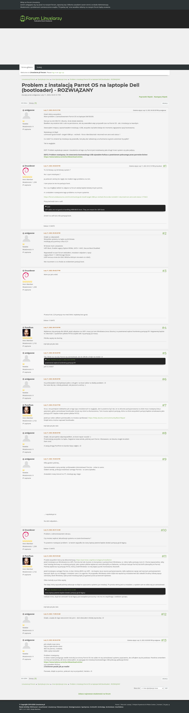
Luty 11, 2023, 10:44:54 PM (52, 459)
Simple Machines (35, 709)
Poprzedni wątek (146, 97)
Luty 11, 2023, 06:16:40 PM (52, 353)
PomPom (29, 327)
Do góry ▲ (166, 704)
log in (54, 72)
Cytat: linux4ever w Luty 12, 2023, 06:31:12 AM (61, 590)
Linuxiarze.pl (52, 707)
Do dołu (24, 103)
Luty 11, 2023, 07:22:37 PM (52, 405)
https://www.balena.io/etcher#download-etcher (63, 157)
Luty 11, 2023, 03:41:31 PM (52, 110)
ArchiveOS (93, 707)
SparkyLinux (85, 707)
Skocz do (137, 688)
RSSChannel (34, 707)
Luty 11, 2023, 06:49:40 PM (52, 379)
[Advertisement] (94, 46)
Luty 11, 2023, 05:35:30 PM (52, 233)
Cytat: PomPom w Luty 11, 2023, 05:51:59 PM (61, 360)
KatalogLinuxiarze (75, 707)
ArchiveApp (101, 707)
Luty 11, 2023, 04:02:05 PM (52, 166)
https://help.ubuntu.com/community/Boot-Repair (106, 418)
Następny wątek (160, 97)
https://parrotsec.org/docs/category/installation (94, 560)
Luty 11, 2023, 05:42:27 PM (52, 270)
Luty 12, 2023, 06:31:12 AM (52, 530)
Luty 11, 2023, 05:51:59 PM (52, 327)
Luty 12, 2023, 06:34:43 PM (52, 640)
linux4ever (30, 165)
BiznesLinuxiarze (62, 707)
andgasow (29, 110)
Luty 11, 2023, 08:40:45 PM (52, 433)
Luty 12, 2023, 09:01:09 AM (52, 556)
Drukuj (164, 103)
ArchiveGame (110, 707)
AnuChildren (119, 707)
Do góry (24, 678)
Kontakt (159, 704)
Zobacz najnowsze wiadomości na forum (94, 694)
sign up (61, 72)
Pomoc (117, 704)
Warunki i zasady (126, 704)
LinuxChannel (42, 707)
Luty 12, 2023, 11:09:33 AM (52, 614)
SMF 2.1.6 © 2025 (24, 709)
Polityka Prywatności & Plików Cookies (144, 704)
